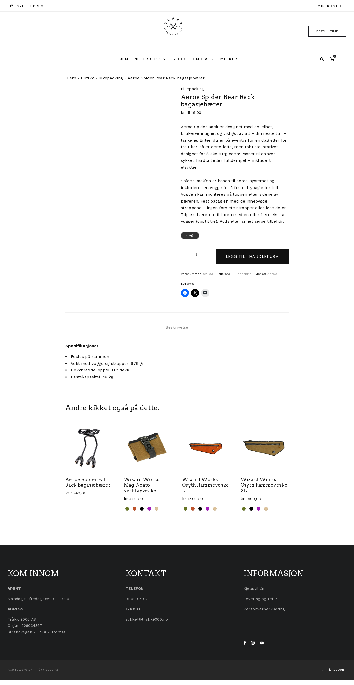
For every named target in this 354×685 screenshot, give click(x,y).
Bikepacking (111, 78)
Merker (228, 59)
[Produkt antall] (196, 254)
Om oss (201, 59)
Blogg (179, 59)
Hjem (122, 59)
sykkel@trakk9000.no (147, 617)
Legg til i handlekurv (252, 254)
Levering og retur (260, 597)
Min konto (329, 6)
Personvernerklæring (264, 607)
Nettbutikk (147, 59)
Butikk (87, 78)
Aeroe (272, 272)
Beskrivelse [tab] (177, 325)
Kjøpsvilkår (254, 587)
